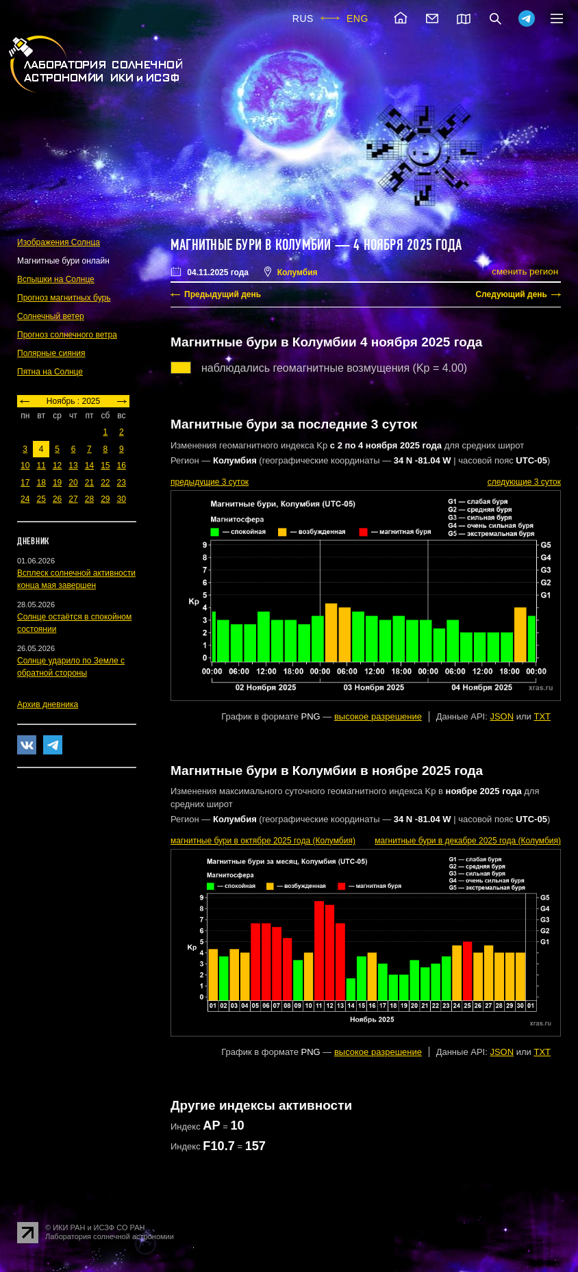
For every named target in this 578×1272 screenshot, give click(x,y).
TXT (542, 716)
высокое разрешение (378, 716)
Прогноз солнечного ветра (67, 335)
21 (89, 482)
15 (105, 465)
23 (121, 482)
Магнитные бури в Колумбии (251, 245)
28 (89, 499)
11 (40, 465)
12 (57, 465)
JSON (502, 716)
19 (57, 482)
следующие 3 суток (524, 482)
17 (25, 482)
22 (105, 482)
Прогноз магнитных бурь (63, 298)
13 (72, 465)
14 (89, 465)
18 (40, 482)
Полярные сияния (51, 353)
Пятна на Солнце (50, 372)
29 (105, 499)
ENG (357, 18)
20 (72, 482)
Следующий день (511, 294)
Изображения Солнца (58, 242)
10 (25, 465)
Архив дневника (47, 704)
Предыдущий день (222, 294)
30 (121, 499)
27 (72, 499)
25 (40, 499)
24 (25, 499)
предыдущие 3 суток (210, 482)
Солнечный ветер (50, 316)
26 (57, 499)
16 (121, 465)
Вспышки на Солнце (56, 279)
